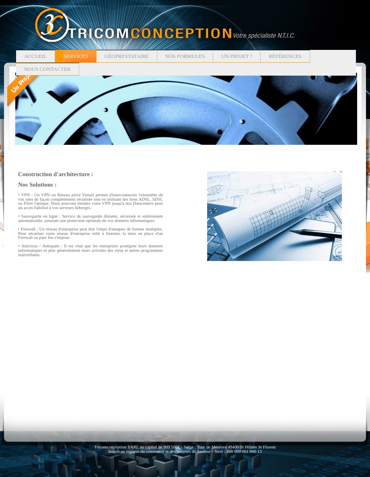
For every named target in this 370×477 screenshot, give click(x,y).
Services (76, 56)
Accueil (35, 56)
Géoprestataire (127, 56)
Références (285, 56)
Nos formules (185, 56)
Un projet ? (236, 56)
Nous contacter (47, 69)
